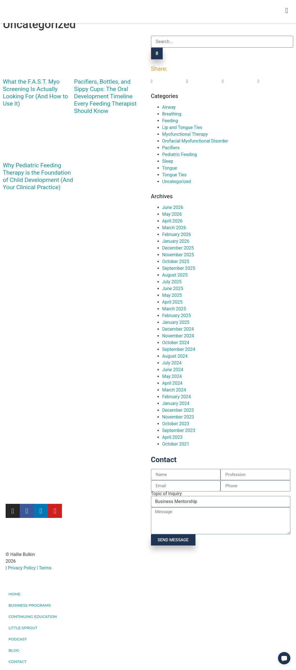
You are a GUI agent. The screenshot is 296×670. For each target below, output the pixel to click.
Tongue (169, 168)
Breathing (171, 114)
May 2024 (172, 376)
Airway (169, 107)
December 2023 (178, 410)
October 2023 (175, 423)
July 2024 (172, 363)
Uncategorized (176, 181)
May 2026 (172, 214)
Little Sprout (22, 628)
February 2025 (176, 315)
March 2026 (174, 227)
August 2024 (175, 356)
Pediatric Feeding (179, 154)
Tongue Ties (174, 174)
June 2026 (172, 207)
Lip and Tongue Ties (182, 127)
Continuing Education (32, 616)
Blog (13, 650)
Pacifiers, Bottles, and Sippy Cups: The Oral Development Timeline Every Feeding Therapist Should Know (105, 96)
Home (14, 594)
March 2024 (174, 390)
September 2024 (178, 349)
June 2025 (172, 288)
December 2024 (178, 329)
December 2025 (178, 248)
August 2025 (175, 275)
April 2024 (172, 383)
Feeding (170, 120)
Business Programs (29, 605)
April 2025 (172, 302)
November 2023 (178, 417)
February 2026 (176, 234)
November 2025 (178, 254)
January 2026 (176, 241)
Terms (45, 568)
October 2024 (175, 342)
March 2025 (174, 308)
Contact (17, 661)
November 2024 (178, 336)
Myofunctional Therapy (185, 134)
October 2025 (175, 261)
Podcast (17, 639)
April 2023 (172, 437)
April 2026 (172, 221)
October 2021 (175, 444)
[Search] (157, 53)
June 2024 (172, 369)
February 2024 (176, 396)
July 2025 (172, 281)
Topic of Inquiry (166, 493)
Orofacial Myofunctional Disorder (195, 141)
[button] (168, 81)
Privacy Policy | (23, 568)
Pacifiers (171, 147)
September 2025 (178, 268)
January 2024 (176, 403)
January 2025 (176, 322)
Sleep (167, 161)
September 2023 (178, 430)
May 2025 (172, 295)
